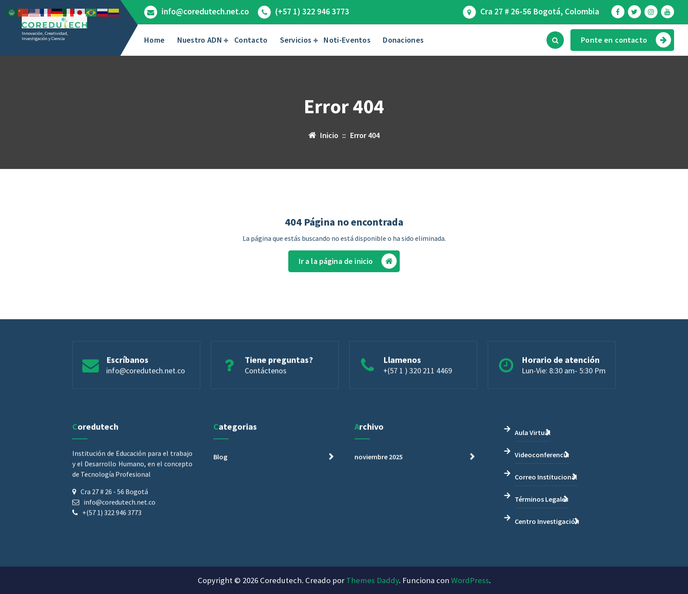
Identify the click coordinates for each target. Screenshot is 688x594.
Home (154, 40)
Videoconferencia (542, 544)
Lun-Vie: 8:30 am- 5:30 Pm (564, 410)
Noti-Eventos (347, 40)
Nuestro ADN (199, 40)
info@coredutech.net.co (205, 12)
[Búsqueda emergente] (555, 40)
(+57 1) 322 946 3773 (312, 12)
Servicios (296, 40)
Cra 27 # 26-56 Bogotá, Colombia (539, 12)
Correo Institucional (546, 566)
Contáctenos (266, 410)
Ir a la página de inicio (348, 275)
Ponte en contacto (626, 39)
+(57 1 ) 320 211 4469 (417, 410)
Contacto (250, 40)
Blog (220, 546)
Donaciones (403, 40)
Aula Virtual (532, 522)
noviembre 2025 (378, 546)
